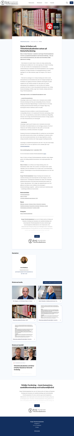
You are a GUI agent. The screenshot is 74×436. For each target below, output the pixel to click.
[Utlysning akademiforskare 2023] (24, 311)
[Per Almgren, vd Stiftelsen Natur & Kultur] (24, 292)
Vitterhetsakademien (24, 146)
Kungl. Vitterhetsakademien (26, 213)
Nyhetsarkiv (31, 2)
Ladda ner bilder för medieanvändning (52, 282)
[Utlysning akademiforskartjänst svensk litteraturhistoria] (50, 311)
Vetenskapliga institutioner (26, 207)
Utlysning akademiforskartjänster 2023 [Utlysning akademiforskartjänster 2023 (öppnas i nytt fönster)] (29, 198)
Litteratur (31, 204)
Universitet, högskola (41, 204)
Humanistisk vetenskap (34, 206)
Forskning (34, 207)
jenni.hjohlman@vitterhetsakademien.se (24, 271)
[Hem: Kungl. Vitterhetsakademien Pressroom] (9, 3)
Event (46, 2)
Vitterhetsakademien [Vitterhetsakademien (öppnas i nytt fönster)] (24, 194)
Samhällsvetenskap (24, 206)
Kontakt (52, 2)
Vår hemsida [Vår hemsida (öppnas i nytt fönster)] (37, 431)
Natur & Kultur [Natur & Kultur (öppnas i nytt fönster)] (23, 196)
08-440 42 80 (24, 273)
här (23, 161)
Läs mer (37, 236)
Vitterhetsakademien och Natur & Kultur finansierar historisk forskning (24, 367)
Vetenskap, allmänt (43, 206)
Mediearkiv (39, 2)
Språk (38, 207)
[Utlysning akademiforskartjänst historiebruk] (24, 330)
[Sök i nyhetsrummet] (67, 3)
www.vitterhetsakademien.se (37, 232)
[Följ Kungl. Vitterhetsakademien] (71, 2)
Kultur (34, 204)
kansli (44, 153)
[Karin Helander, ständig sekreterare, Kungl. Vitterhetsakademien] (50, 292)
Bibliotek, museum (24, 204)
